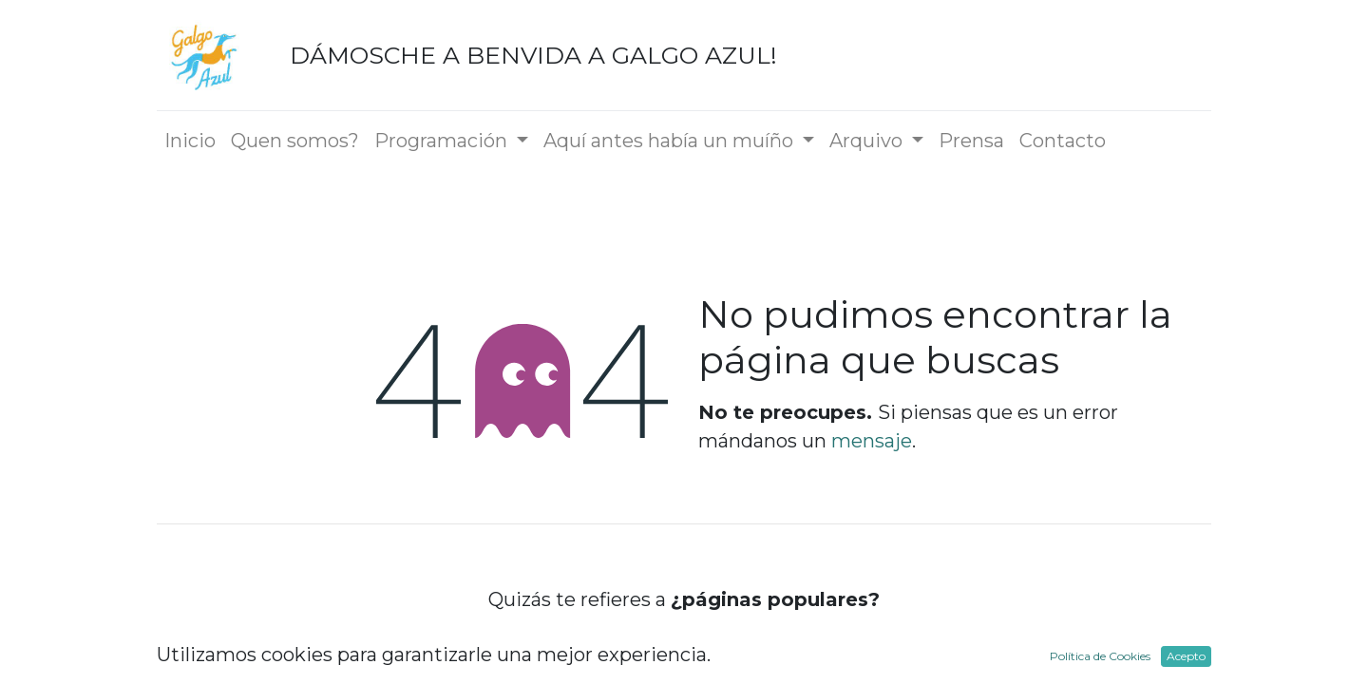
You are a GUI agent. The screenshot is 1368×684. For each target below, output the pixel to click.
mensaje (871, 440)
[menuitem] (190, 140)
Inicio (684, 649)
